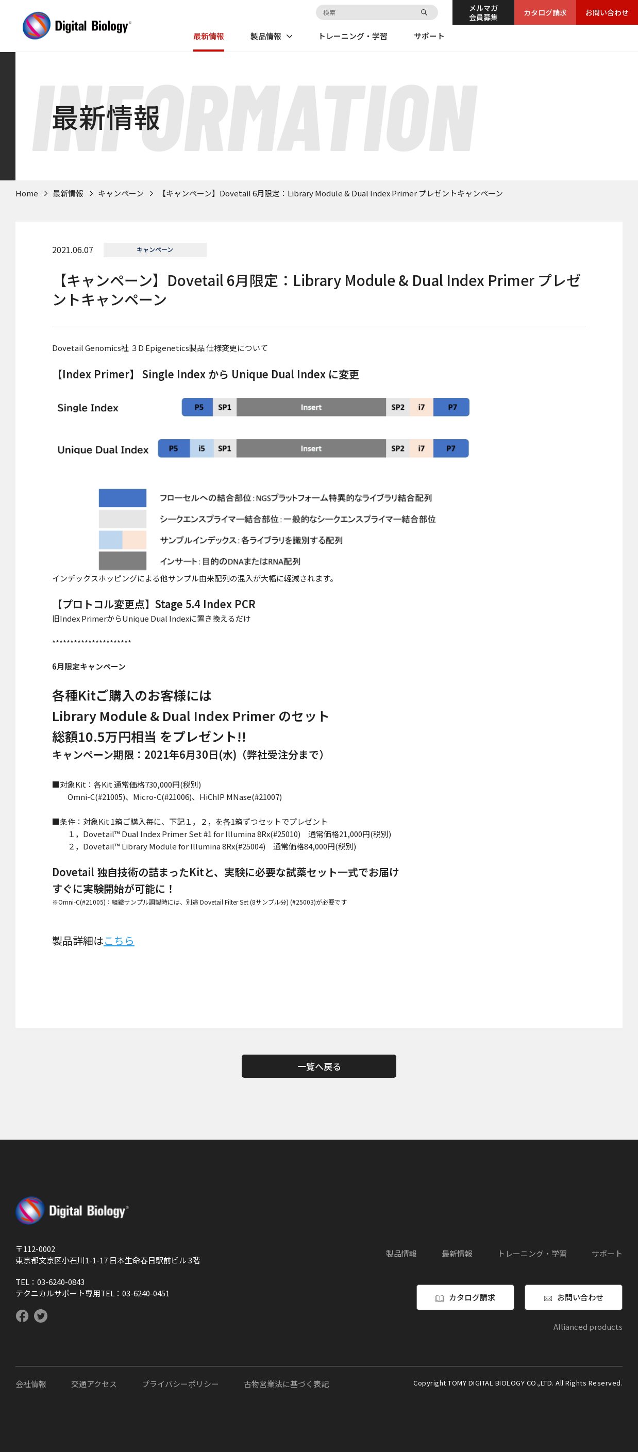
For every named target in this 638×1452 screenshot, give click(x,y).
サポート (429, 35)
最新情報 (208, 35)
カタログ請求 (545, 12)
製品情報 (271, 35)
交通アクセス (94, 1383)
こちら (119, 940)
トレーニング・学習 (353, 35)
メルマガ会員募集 (483, 12)
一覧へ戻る (319, 1066)
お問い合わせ (607, 12)
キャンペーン (121, 193)
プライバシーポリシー (180, 1383)
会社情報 (30, 1383)
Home (26, 193)
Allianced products (588, 1326)
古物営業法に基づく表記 (286, 1383)
